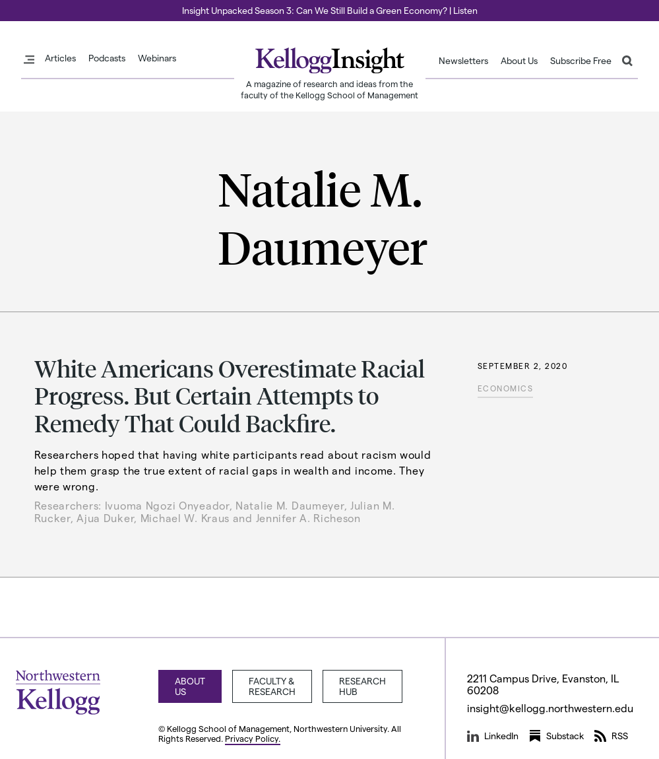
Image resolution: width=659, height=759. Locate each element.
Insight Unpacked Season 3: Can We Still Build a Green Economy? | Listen (330, 10)
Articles (60, 58)
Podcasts (106, 58)
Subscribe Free (581, 60)
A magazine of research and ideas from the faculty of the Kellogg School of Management (329, 89)
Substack (556, 736)
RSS (611, 736)
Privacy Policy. (252, 738)
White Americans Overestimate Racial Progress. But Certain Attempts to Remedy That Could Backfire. (229, 395)
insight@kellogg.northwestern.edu (550, 708)
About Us (519, 60)
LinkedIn (492, 736)
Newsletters (463, 60)
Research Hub (362, 686)
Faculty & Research (272, 686)
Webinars (157, 58)
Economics (506, 388)
